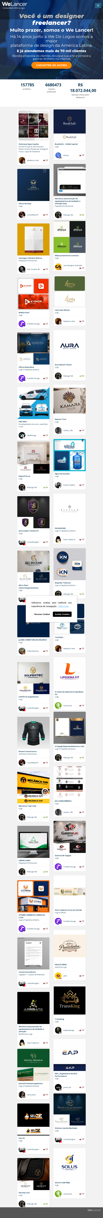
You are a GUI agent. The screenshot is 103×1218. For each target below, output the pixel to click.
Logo (57, 146)
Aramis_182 (68, 430)
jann (65, 976)
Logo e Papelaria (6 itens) (29, 369)
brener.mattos (69, 485)
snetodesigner (33, 542)
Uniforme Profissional (27, 754)
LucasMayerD (32, 215)
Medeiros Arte (33, 160)
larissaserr (31, 1094)
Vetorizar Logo (61, 967)
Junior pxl (67, 1087)
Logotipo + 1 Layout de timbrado (32, 974)
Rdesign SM (68, 215)
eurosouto (67, 705)
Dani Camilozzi (69, 539)
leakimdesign (68, 1030)
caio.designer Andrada (72, 265)
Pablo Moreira (33, 651)
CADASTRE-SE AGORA (51, 65)
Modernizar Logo (25, 1034)
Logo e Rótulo (60, 912)
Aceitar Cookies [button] (62, 614)
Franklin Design (33, 324)
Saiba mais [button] (63, 606)
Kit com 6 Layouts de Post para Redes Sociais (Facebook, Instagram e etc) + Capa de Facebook (33, 149)
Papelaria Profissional (64, 206)
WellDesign (31, 435)
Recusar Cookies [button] (42, 614)
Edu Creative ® (33, 269)
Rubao (66, 155)
